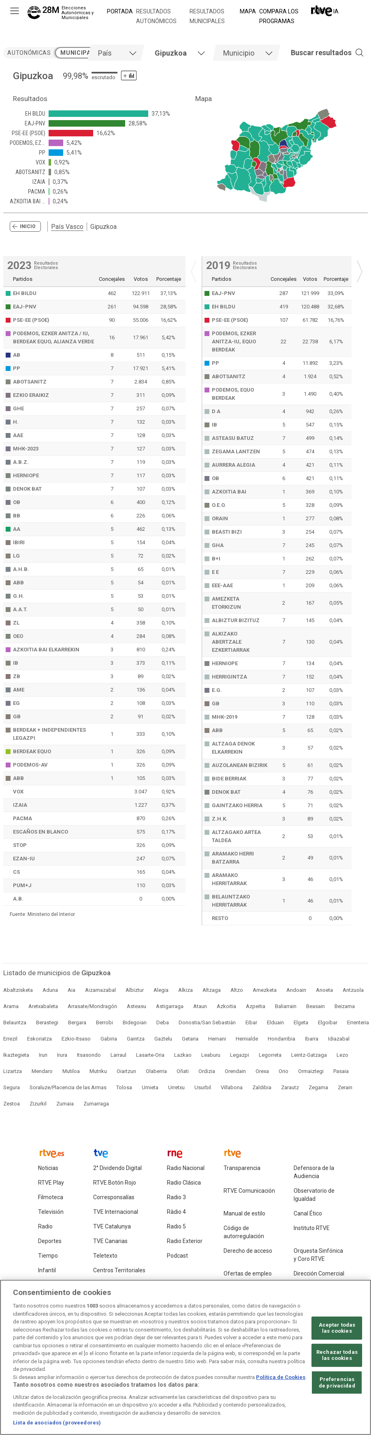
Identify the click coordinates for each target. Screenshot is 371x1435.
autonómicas (29, 53)
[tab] (115, 53)
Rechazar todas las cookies (337, 1357)
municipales (80, 53)
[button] (315, 53)
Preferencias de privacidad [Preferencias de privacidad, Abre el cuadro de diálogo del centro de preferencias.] (337, 1384)
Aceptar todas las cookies (337, 1330)
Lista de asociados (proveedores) (57, 1425)
